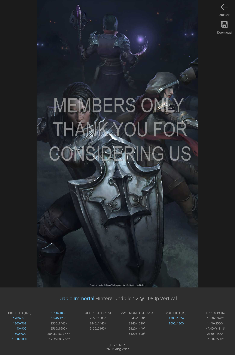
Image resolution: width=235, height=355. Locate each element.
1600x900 (19, 334)
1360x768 (19, 323)
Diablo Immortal (76, 298)
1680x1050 (19, 339)
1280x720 (19, 318)
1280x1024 (176, 318)
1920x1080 (58, 313)
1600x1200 (176, 323)
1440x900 (19, 328)
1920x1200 (58, 318)
